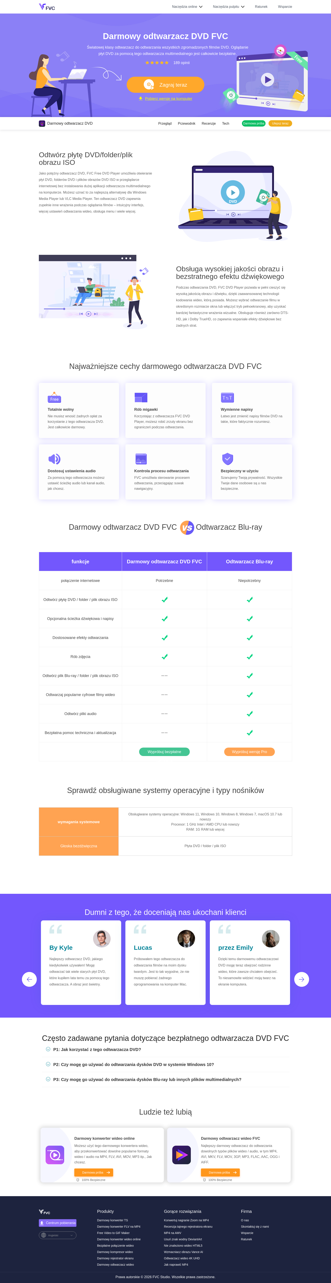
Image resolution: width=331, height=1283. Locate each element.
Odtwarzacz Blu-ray (249, 561)
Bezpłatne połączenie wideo (115, 1245)
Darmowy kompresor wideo (115, 1252)
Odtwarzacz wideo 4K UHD (182, 1258)
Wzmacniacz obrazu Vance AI (183, 1252)
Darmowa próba (253, 123)
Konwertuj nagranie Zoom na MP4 (186, 1220)
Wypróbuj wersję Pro (249, 752)
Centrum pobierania (58, 1223)
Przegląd (165, 123)
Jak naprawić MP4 (176, 1264)
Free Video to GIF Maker (113, 1233)
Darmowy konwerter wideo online (104, 1138)
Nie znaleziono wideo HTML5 (183, 1245)
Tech (225, 123)
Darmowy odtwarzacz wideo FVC (230, 1138)
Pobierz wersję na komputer (165, 103)
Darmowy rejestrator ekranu (115, 1258)
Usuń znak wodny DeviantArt (183, 1239)
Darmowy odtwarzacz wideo (115, 1264)
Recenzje (209, 123)
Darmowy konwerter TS (112, 1220)
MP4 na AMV (172, 1233)
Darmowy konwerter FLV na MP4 (118, 1226)
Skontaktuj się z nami (255, 1226)
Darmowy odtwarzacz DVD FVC (164, 561)
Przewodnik (186, 123)
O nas (245, 1220)
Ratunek (261, 6)
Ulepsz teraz (280, 123)
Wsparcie (285, 6)
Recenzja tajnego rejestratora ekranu (188, 1226)
